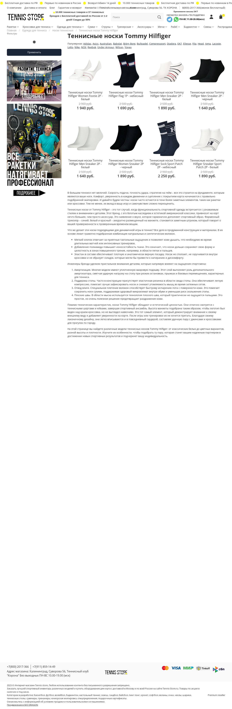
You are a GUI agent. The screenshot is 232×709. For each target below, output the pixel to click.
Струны (107, 26)
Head (201, 43)
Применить (34, 52)
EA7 (179, 43)
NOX (83, 47)
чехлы (178, 695)
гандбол (113, 695)
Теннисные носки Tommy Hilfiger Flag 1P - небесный (126, 94)
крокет (144, 695)
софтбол (153, 695)
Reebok (92, 47)
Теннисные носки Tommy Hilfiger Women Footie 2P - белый (85, 96)
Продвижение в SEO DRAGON (22, 704)
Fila (194, 43)
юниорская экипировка (64, 698)
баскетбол (39, 695)
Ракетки (13, 26)
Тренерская (125, 26)
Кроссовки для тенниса (38, 26)
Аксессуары (146, 26)
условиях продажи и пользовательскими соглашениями (74, 701)
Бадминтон (192, 26)
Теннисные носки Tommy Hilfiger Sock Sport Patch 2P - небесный (167, 164)
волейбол (60, 695)
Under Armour (105, 47)
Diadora (171, 43)
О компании (14, 7)
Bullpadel (142, 43)
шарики (186, 695)
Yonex (128, 47)
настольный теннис (89, 695)
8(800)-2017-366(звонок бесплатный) (203, 7)
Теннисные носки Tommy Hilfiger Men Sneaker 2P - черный (207, 96)
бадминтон (72, 695)
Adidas (87, 43)
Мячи (162, 26)
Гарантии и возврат (70, 7)
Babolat (117, 43)
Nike (77, 47)
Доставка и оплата (35, 7)
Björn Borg (129, 43)
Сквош (209, 26)
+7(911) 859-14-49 (44, 667)
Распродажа (225, 26)
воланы (163, 695)
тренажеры (44, 698)
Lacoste (216, 43)
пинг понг (134, 695)
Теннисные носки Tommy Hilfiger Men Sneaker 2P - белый (167, 96)
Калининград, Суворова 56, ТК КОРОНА (153, 7)
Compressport (157, 43)
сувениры (32, 698)
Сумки (93, 26)
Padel (175, 26)
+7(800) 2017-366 (18, 667)
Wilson (119, 47)
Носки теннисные (62, 30)
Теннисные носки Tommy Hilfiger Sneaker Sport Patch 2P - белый (207, 164)
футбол (50, 695)
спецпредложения (87, 698)
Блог (52, 7)
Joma (208, 43)
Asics (95, 43)
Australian (106, 43)
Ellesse (187, 43)
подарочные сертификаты (112, 698)
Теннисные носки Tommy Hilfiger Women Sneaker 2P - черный (126, 164)
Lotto (70, 47)
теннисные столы (16, 698)
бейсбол (123, 695)
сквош (104, 695)
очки (171, 695)
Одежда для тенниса (70, 26)
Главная (12, 30)
